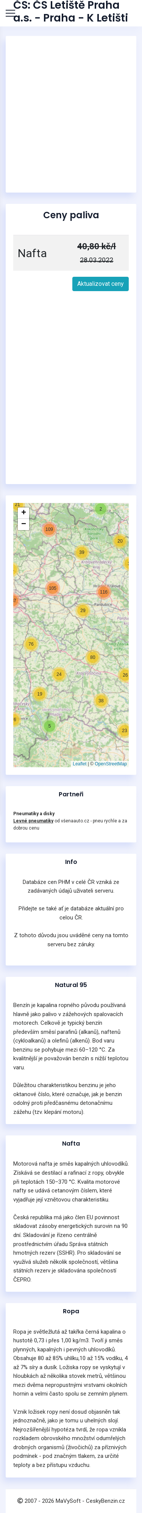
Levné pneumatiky (33, 821)
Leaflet (79, 764)
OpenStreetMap (111, 764)
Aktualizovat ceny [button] (100, 283)
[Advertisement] (71, 114)
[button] (38, 692)
